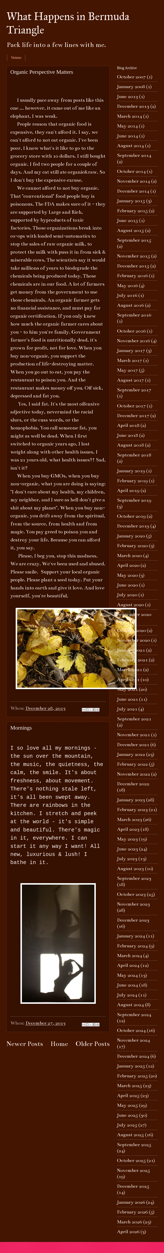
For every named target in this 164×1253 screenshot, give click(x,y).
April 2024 (128, 965)
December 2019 (133, 526)
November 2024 (133, 1040)
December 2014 (133, 191)
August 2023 (130, 868)
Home (59, 1044)
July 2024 (127, 995)
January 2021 (131, 650)
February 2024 (132, 946)
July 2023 (127, 858)
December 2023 (133, 920)
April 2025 (128, 1095)
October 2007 (131, 77)
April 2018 (128, 425)
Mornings (21, 728)
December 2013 (133, 106)
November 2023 (133, 904)
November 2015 (133, 256)
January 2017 (131, 350)
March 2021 (129, 669)
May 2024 (127, 975)
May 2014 (127, 126)
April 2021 (128, 679)
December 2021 (133, 744)
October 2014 (131, 171)
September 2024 (134, 1014)
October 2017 (131, 406)
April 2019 (128, 490)
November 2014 (133, 181)
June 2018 (127, 435)
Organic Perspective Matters (41, 72)
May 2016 (127, 285)
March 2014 (129, 116)
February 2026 (132, 1212)
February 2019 (132, 481)
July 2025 (127, 1125)
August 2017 (130, 380)
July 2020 (127, 595)
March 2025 (129, 1085)
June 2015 (127, 220)
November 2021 (133, 734)
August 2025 (130, 1135)
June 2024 (127, 985)
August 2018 (130, 445)
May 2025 (127, 1105)
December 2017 (133, 415)
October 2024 (131, 1030)
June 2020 (127, 585)
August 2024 (130, 1004)
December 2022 (133, 784)
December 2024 (133, 1056)
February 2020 (132, 545)
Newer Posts (24, 1044)
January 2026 (131, 1202)
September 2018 (134, 455)
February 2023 (132, 809)
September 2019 (134, 500)
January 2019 (131, 471)
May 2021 (127, 689)
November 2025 (133, 1170)
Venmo (16, 58)
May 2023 (127, 839)
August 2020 (130, 604)
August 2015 (130, 230)
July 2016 (127, 295)
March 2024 (129, 955)
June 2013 (127, 96)
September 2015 (134, 240)
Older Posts (93, 1044)
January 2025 (131, 1066)
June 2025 (127, 1115)
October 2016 (131, 331)
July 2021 (127, 709)
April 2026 (128, 1231)
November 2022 (133, 774)
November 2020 (133, 640)
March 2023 (129, 819)
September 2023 (134, 878)
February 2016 (132, 275)
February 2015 (132, 211)
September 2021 (134, 719)
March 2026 (129, 1222)
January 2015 (131, 201)
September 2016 (134, 315)
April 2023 (128, 829)
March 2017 (129, 360)
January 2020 (131, 536)
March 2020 (129, 555)
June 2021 (127, 699)
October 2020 (131, 630)
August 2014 (130, 145)
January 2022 (131, 754)
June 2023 (127, 849)
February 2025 (132, 1076)
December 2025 (133, 1186)
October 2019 (131, 516)
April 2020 (128, 565)
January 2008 (131, 86)
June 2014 (127, 136)
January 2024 (131, 936)
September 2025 (134, 1144)
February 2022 (132, 764)
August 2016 (130, 305)
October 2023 (131, 894)
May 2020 (127, 575)
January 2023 (131, 800)
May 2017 (127, 370)
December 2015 (133, 266)
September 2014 (134, 155)
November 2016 (133, 341)
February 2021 (132, 660)
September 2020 (134, 614)
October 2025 (131, 1160)
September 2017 (134, 390)
